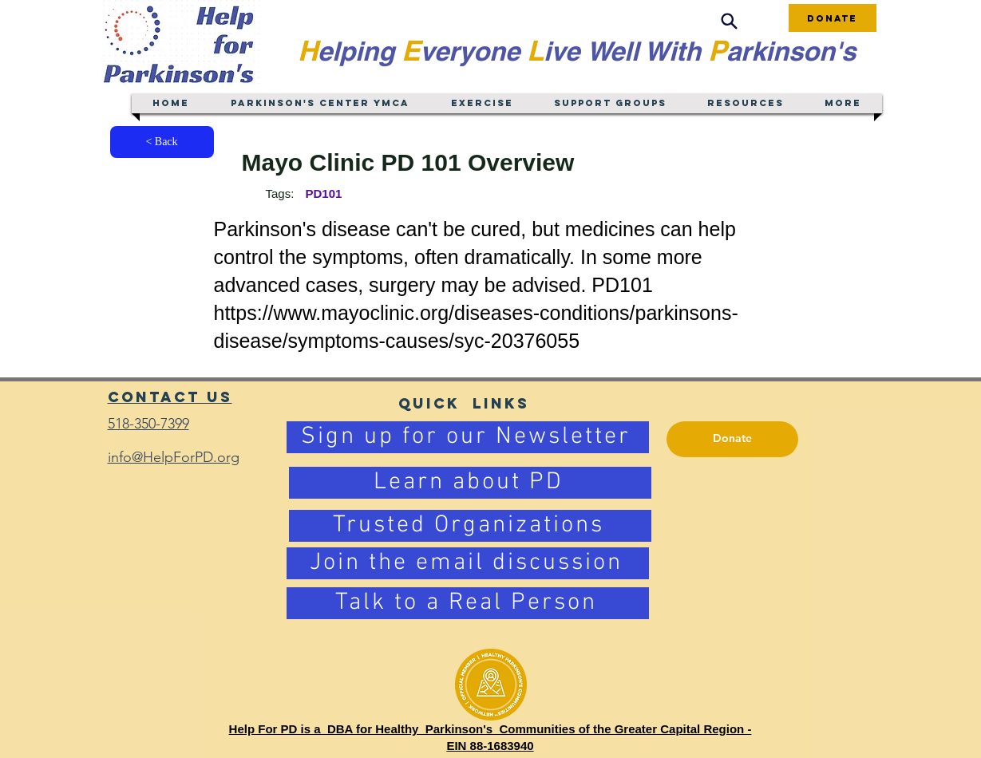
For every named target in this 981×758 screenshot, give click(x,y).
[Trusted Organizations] (470, 526)
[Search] (730, 21)
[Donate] (832, 18)
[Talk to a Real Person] (468, 603)
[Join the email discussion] (468, 563)
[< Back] (162, 142)
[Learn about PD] (470, 483)
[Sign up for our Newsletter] (468, 437)
